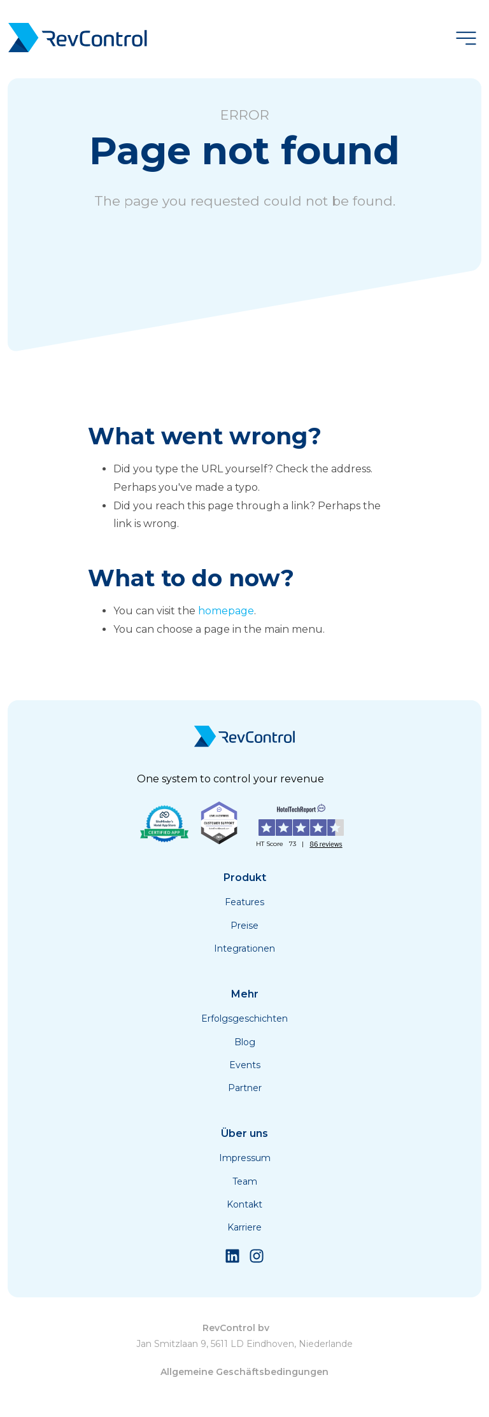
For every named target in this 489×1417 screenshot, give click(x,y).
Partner (245, 1088)
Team (244, 1181)
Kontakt (244, 1204)
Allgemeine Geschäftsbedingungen (244, 1372)
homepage (226, 611)
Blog (244, 1042)
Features (244, 902)
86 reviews (325, 844)
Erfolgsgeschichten (244, 1018)
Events (244, 1065)
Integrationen (244, 948)
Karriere (244, 1227)
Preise (244, 925)
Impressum (245, 1158)
